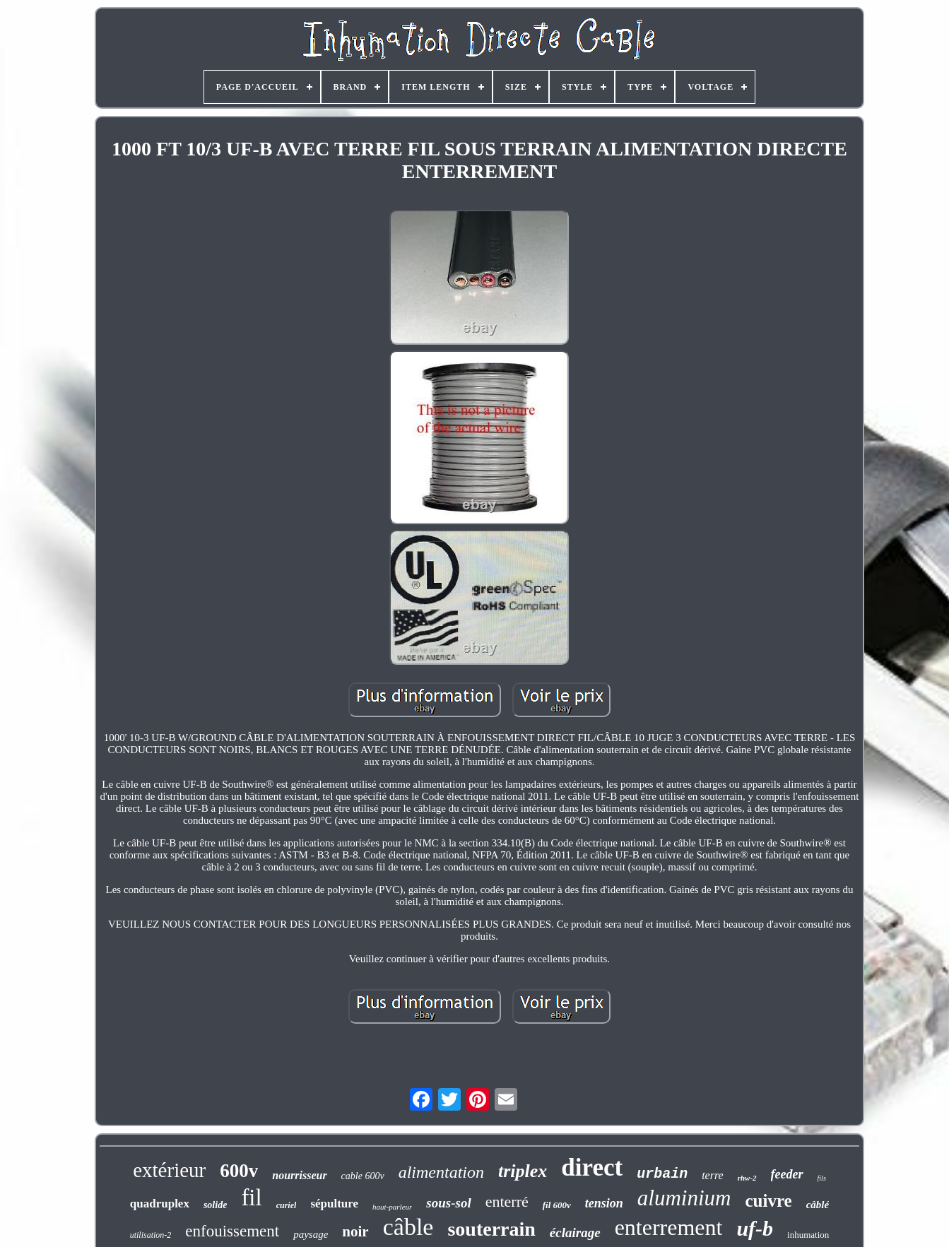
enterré (507, 1201)
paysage (310, 1234)
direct (592, 1167)
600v (239, 1170)
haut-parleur (392, 1206)
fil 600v (557, 1205)
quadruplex (159, 1203)
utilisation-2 (151, 1235)
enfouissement (232, 1231)
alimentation (441, 1172)
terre (713, 1175)
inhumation (808, 1234)
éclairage (575, 1232)
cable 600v (362, 1176)
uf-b (754, 1228)
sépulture (334, 1203)
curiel (286, 1205)
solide (215, 1205)
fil (251, 1197)
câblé (817, 1204)
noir (355, 1231)
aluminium (684, 1198)
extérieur (169, 1170)
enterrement (669, 1227)
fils (822, 1178)
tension (604, 1203)
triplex (522, 1171)
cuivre (768, 1200)
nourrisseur (299, 1175)
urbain (662, 1174)
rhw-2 (747, 1178)
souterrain (491, 1229)
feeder (787, 1174)
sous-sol (448, 1202)
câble (408, 1227)
